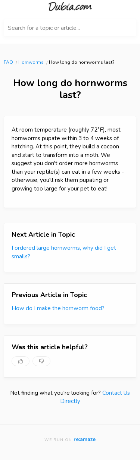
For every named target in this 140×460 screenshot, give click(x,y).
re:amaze (85, 439)
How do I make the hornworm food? (58, 308)
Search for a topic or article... (44, 28)
